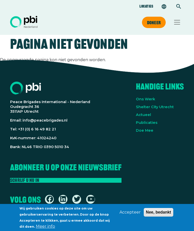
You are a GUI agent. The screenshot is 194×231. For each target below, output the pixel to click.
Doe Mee (144, 130)
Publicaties (146, 122)
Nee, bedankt (158, 214)
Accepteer (130, 214)
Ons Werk (145, 99)
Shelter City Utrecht (155, 107)
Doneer (154, 22)
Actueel (143, 114)
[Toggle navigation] (177, 22)
